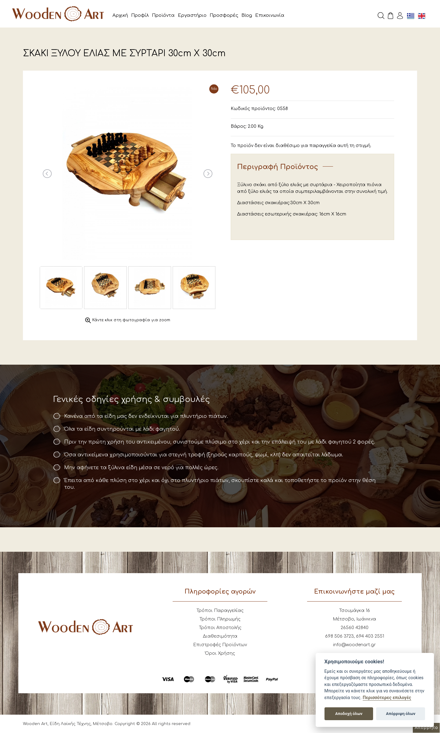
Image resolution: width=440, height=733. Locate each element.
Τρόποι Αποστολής (220, 627)
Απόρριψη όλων (400, 713)
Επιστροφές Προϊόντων (220, 645)
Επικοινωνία (269, 15)
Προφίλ (140, 15)
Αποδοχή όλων (348, 713)
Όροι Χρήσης (220, 653)
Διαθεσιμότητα (220, 636)
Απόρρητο (426, 727)
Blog (246, 15)
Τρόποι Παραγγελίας (220, 610)
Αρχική (120, 15)
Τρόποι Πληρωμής (220, 619)
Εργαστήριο (192, 15)
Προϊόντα (163, 15)
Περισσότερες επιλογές (387, 697)
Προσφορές (224, 15)
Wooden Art (58, 13)
